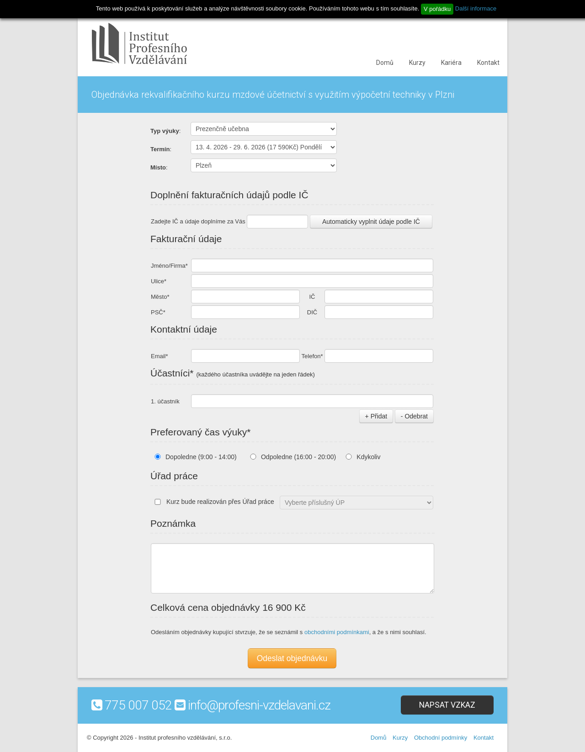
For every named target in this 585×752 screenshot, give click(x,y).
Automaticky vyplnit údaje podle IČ (371, 221)
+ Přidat (376, 416)
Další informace (475, 8)
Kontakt (488, 62)
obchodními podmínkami (336, 632)
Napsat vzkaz (447, 705)
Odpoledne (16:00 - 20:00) (298, 457)
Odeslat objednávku (292, 658)
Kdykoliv (368, 457)
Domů (385, 62)
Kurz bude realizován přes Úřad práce (212, 501)
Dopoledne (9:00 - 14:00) (201, 457)
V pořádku (437, 8)
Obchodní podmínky (440, 737)
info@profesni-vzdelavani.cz (259, 705)
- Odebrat (414, 416)
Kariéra (451, 62)
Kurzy (417, 62)
